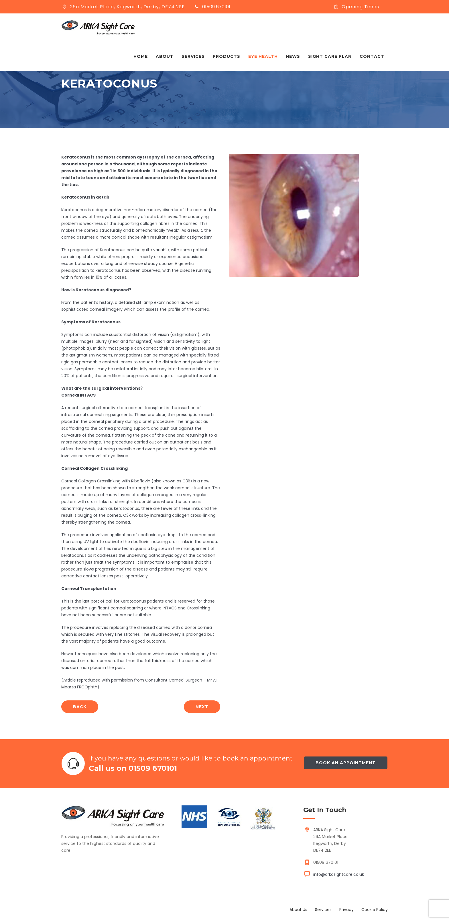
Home (140, 56)
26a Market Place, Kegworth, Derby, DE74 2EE (127, 6)
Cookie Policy (374, 909)
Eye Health (263, 56)
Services (193, 56)
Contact (372, 56)
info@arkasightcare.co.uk (338, 874)
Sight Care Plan (330, 56)
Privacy (346, 909)
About (165, 56)
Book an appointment (346, 762)
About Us (298, 909)
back (79, 706)
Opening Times (360, 6)
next (202, 706)
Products (226, 56)
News (293, 56)
